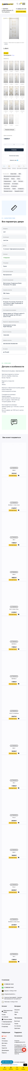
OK (25, 1064)
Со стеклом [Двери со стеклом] (17, 1026)
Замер (3, 1038)
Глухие (14, 188)
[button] (20, 4)
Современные (7, 181)
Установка (5, 1041)
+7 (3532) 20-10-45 (21, 9)
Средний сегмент (19, 191)
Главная (6, 42)
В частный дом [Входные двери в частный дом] (6, 1024)
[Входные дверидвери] (7, 1019)
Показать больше (9, 129)
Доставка (4, 1043)
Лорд (13, 55)
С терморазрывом (7, 1021)
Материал (6, 178)
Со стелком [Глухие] (5, 1017)
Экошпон (17, 1009)
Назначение (7, 183)
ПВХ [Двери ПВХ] (15, 1014)
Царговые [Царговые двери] (17, 1028)
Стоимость (21, 188)
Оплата (4, 1045)
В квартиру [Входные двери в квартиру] (5, 1026)
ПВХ (20, 173)
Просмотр (14, 467)
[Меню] (23, 4)
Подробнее (15, 1064)
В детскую (6, 186)
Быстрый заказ (12, 475)
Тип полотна (7, 188)
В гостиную (15, 183)
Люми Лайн (13, 173)
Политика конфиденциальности (19, 1041)
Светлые (20, 181)
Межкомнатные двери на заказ (16, 42)
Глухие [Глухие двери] (16, 1023)
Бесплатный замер (21, 11)
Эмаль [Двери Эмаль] (16, 1012)
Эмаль (13, 178)
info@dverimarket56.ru (9, 994)
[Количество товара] (14, 144)
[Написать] (11, 1068)
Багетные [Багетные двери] (17, 1021)
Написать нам (14, 160)
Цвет (14, 181)
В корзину (14, 149)
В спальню (14, 186)
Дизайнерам (5, 1050)
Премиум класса (8, 191)
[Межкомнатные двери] (8, 1011)
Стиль (18, 178)
